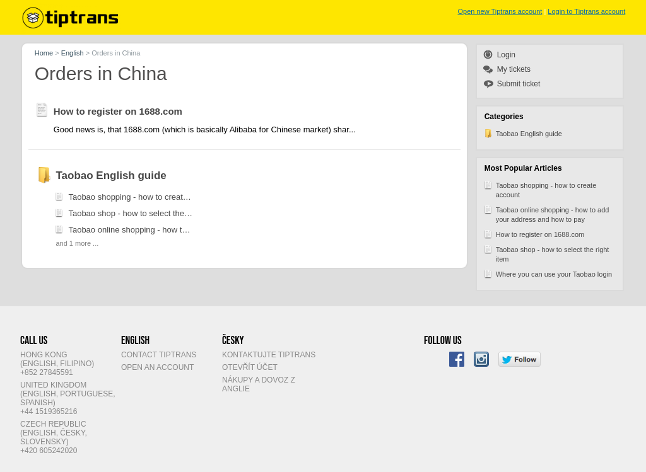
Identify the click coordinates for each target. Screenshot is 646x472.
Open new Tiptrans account (499, 11)
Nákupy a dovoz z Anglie (258, 384)
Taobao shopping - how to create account (540, 189)
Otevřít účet (250, 367)
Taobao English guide (522, 133)
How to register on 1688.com (534, 234)
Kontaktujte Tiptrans (268, 354)
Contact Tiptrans (158, 354)
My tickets (514, 69)
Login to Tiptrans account (586, 11)
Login (506, 54)
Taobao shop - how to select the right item (546, 253)
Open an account (157, 367)
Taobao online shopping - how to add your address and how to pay (546, 213)
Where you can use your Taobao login (547, 273)
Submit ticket (519, 83)
